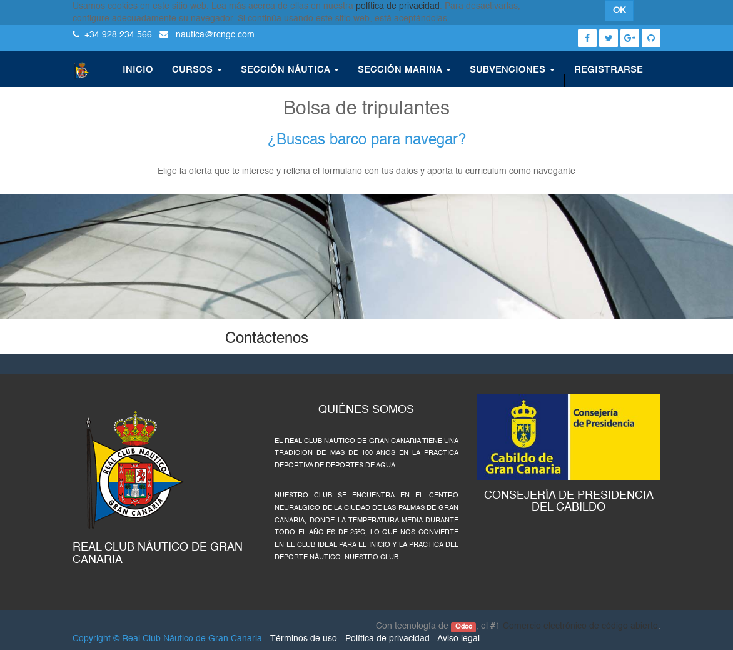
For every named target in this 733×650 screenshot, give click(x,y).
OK (619, 10)
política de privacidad (398, 6)
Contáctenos (266, 339)
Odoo (463, 627)
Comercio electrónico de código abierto (580, 626)
